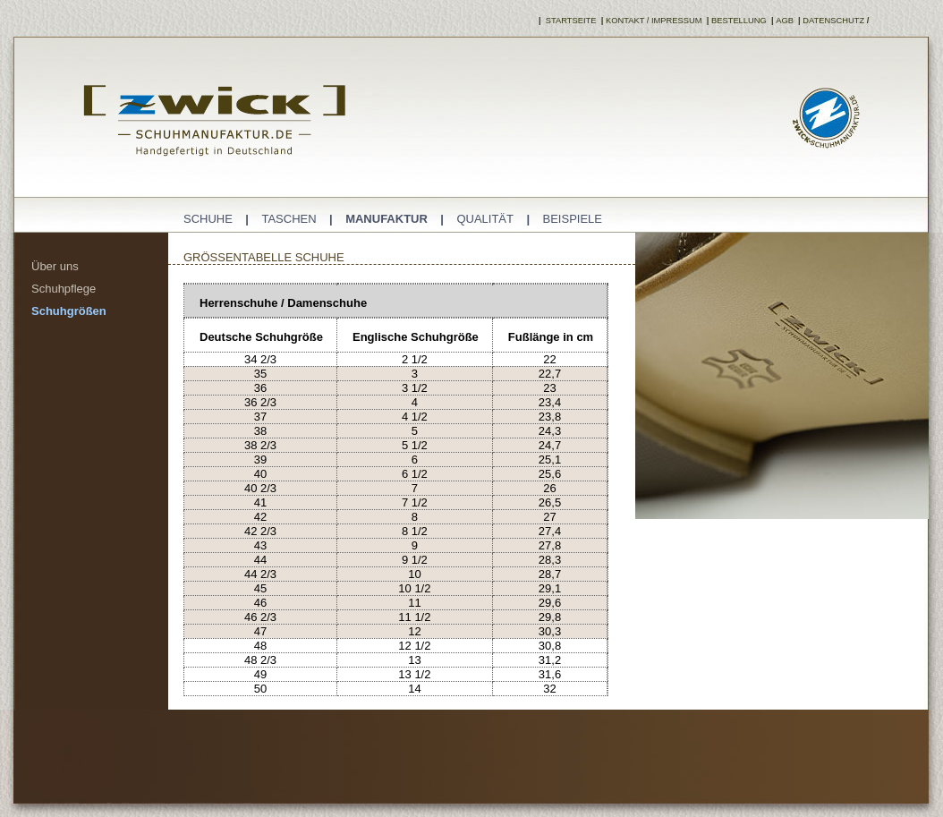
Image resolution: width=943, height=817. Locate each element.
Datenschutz (833, 20)
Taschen (288, 219)
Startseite (569, 20)
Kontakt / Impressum (654, 20)
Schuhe (208, 219)
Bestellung (739, 20)
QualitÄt (485, 219)
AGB (785, 20)
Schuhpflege (63, 288)
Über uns (55, 266)
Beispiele (572, 219)
